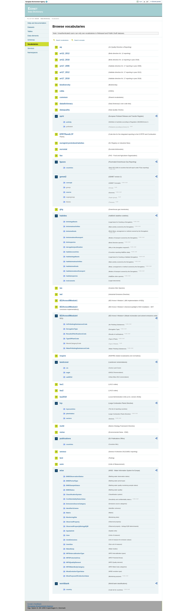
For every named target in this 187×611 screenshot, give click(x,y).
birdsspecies (70, 242)
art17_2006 (65, 66)
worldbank (64, 583)
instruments (70, 281)
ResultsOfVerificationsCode (76, 334)
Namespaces (33, 52)
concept (69, 183)
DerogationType (72, 329)
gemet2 (63, 177)
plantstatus (70, 413)
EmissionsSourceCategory (76, 504)
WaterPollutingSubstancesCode (77, 348)
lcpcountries (70, 409)
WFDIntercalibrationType (75, 553)
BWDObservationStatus (74, 476)
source (68, 192)
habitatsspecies (72, 276)
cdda (62, 91)
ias (61, 288)
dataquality (65, 110)
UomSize (69, 544)
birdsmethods (71, 231)
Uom (68, 535)
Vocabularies (33, 44)
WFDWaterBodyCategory (75, 567)
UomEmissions (71, 540)
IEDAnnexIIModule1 (68, 301)
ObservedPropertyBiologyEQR (77, 526)
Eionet (37, 18)
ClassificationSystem (74, 494)
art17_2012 (65, 72)
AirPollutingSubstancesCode (76, 324)
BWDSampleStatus (73, 485)
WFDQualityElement (73, 562)
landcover (64, 362)
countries (69, 168)
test (61, 458)
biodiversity (65, 85)
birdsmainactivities (73, 226)
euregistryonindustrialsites (72, 143)
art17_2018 (65, 78)
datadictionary (66, 104)
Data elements (33, 36)
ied (61, 294)
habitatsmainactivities (74, 261)
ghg (61, 209)
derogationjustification (74, 247)
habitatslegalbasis (72, 257)
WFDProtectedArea (73, 558)
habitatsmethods (72, 266)
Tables (30, 31)
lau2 (61, 391)
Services (31, 48)
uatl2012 (69, 377)
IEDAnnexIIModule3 (68, 307)
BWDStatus (70, 490)
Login (140, 1)
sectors (69, 418)
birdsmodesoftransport (74, 237)
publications (65, 438)
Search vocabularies (62, 40)
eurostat (63, 149)
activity (68, 122)
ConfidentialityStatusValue (75, 499)
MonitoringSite (71, 517)
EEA (37, 1)
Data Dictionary (45, 18)
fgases (63, 162)
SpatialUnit (70, 531)
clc (67, 368)
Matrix (68, 513)
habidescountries (72, 252)
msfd (62, 426)
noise (62, 432)
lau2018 (63, 397)
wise (62, 470)
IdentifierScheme (72, 508)
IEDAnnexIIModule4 (68, 316)
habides (63, 216)
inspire (63, 356)
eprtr (62, 116)
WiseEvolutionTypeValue (75, 571)
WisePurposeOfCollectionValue (77, 576)
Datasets (31, 27)
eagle (68, 372)
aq (61, 47)
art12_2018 (65, 60)
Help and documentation (37, 23)
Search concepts (79, 40)
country (69, 589)
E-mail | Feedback (34, 604)
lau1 (61, 384)
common (64, 97)
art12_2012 (65, 53)
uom (62, 464)
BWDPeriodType (72, 481)
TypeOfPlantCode (72, 339)
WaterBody (70, 549)
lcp (61, 403)
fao (61, 156)
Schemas (31, 40)
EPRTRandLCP (66, 134)
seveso (63, 452)
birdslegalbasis (71, 222)
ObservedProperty (73, 522)
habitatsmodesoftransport (75, 271)
